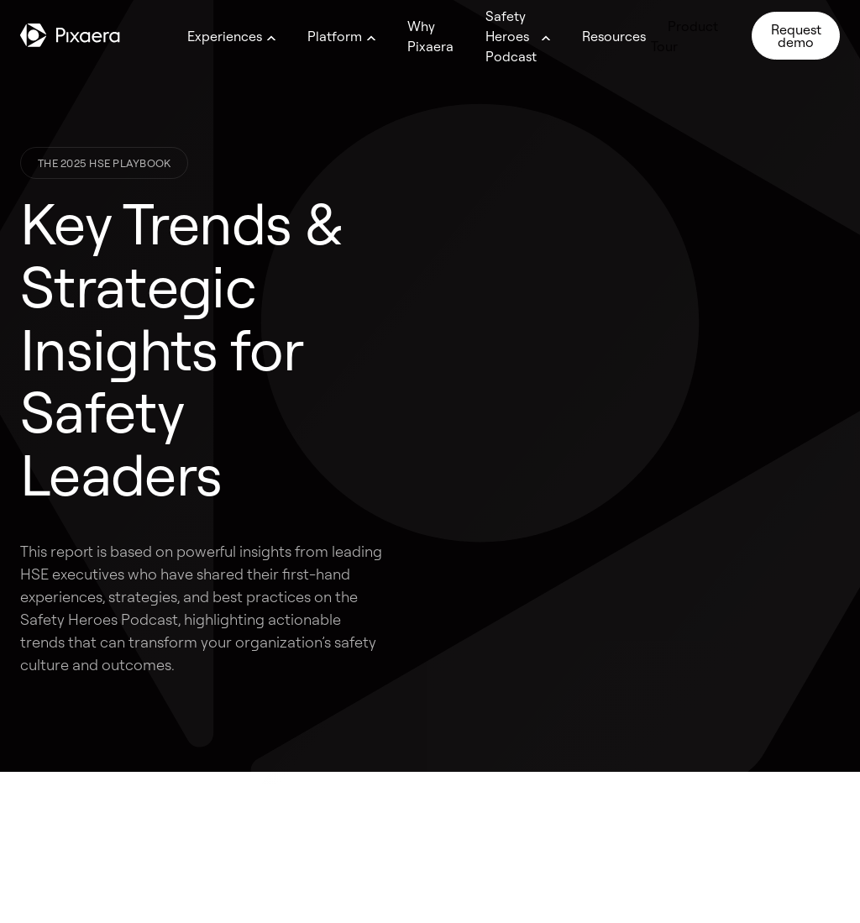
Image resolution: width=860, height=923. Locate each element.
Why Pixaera (430, 36)
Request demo (796, 35)
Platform (334, 36)
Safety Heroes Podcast (511, 36)
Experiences (224, 36)
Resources (614, 36)
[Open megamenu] (271, 38)
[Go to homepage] (70, 35)
